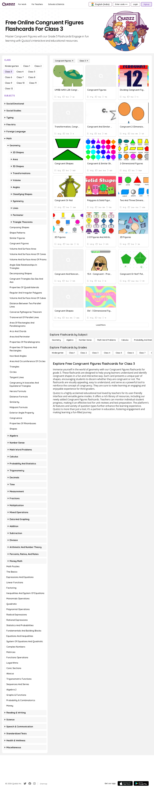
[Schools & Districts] (56, 4)
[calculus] (125, 340)
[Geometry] (56, 340)
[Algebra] (70, 340)
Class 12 (9, 88)
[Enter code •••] (121, 4)
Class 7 (20, 77)
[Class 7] (142, 353)
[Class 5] (118, 353)
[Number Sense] (85, 340)
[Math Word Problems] (106, 340)
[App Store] (125, 783)
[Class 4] (107, 353)
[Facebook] (29, 783)
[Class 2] (83, 353)
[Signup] (146, 4)
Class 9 (8, 83)
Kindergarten (12, 66)
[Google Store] (141, 783)
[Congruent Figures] (64, 61)
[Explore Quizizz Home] (8, 4)
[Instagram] (34, 783)
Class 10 (21, 83)
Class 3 (8, 71)
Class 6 (8, 77)
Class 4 (20, 71)
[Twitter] (25, 783)
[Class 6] (130, 353)
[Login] (135, 4)
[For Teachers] (37, 4)
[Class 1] (72, 353)
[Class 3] (83, 61)
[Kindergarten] (58, 353)
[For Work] (22, 4)
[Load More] (101, 325)
